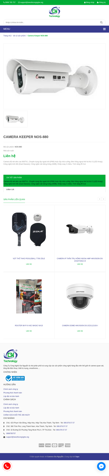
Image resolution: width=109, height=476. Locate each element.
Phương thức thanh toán (12, 409)
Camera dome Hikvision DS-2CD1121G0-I (80, 341)
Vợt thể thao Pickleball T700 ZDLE (29, 274)
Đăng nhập (89, 2)
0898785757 (11, 449)
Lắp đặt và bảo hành (11, 412)
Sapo (77, 472)
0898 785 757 (10, 2)
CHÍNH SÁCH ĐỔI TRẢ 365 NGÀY (16, 431)
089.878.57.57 (69, 439)
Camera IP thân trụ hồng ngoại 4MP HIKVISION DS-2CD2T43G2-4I (80, 275)
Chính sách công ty (10, 405)
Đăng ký (101, 2)
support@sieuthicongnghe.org (31, 2)
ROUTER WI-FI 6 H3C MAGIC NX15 (29, 341)
